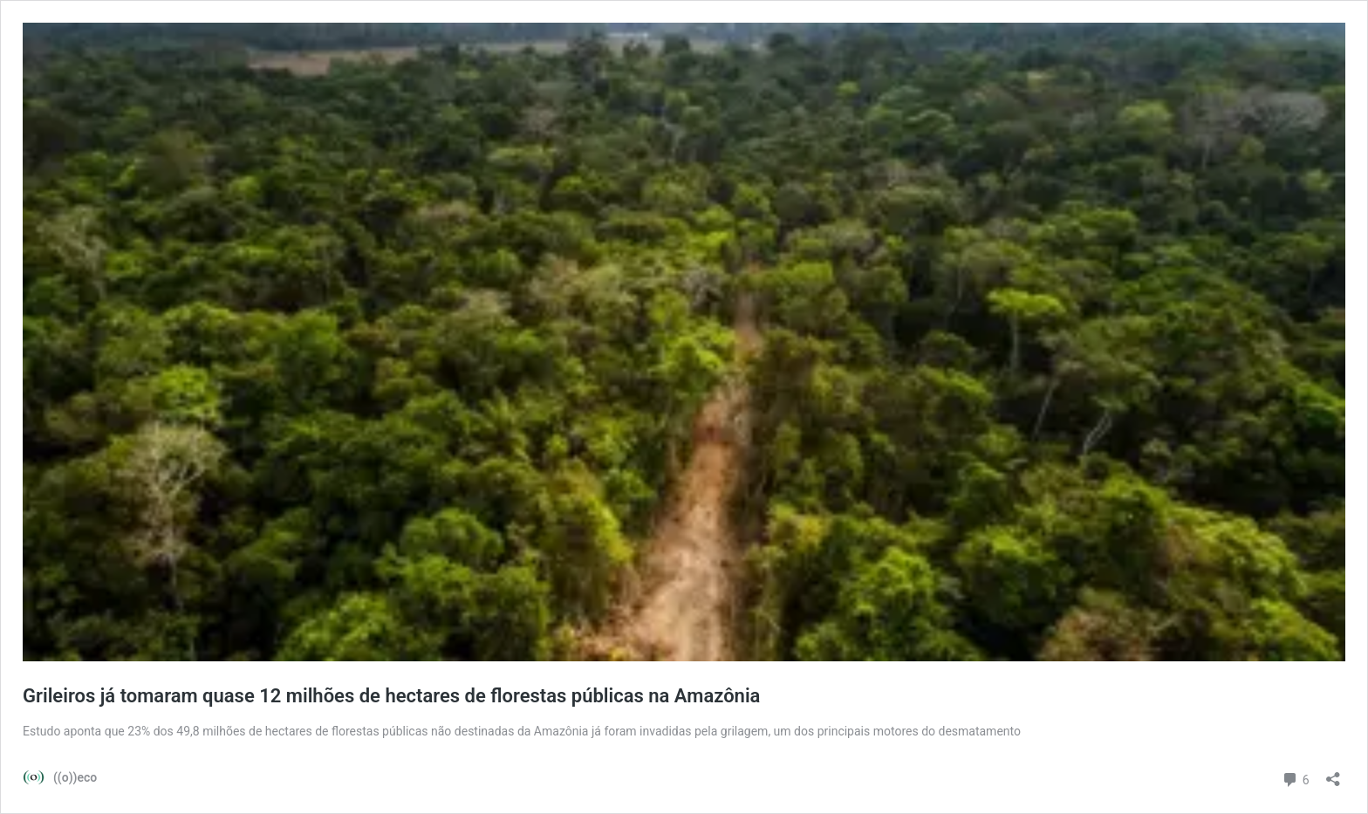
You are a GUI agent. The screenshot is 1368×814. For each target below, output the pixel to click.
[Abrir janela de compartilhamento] (1333, 773)
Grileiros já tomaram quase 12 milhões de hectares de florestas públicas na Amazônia (391, 696)
